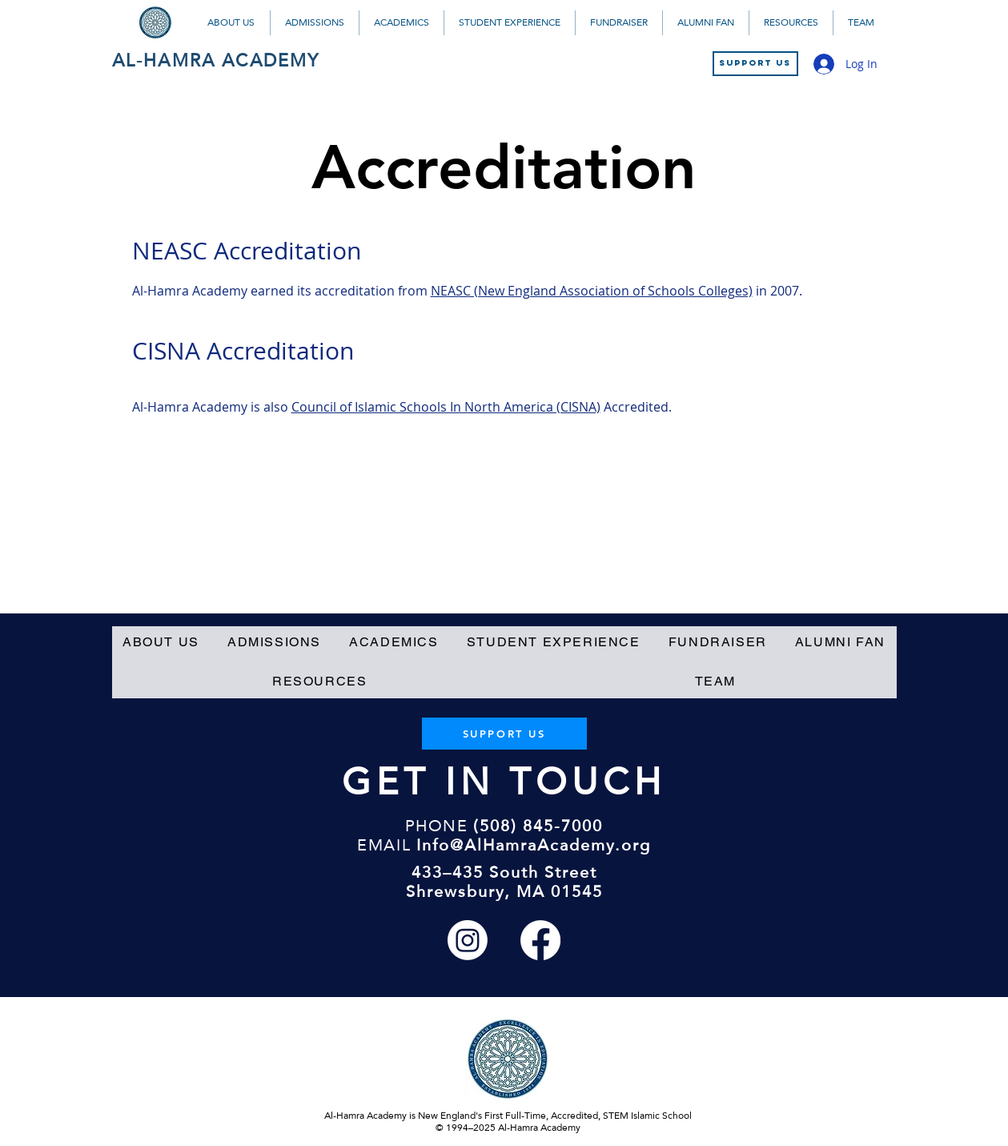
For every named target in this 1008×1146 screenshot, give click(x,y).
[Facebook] (540, 940)
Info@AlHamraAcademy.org (533, 845)
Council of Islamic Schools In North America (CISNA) (445, 407)
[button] (231, 22)
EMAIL (384, 845)
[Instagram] (468, 940)
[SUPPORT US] (755, 63)
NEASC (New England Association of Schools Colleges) (592, 291)
